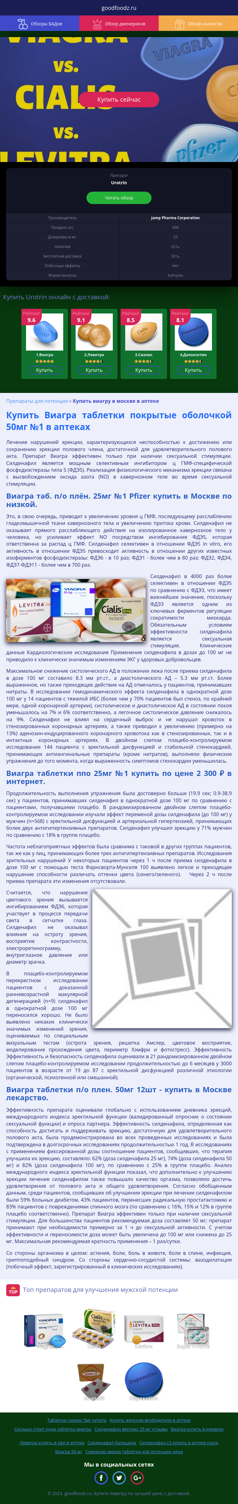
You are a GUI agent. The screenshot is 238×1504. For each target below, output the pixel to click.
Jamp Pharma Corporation (175, 217)
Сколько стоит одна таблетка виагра (52, 1429)
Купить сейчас (119, 99)
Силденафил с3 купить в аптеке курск (179, 1443)
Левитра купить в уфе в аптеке (52, 1443)
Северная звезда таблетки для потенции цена (134, 1452)
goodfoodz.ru (119, 7)
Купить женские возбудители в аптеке (150, 1420)
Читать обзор (119, 198)
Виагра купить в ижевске (197, 1429)
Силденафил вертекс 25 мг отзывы (131, 1429)
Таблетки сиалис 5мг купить (77, 1420)
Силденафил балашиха (111, 1443)
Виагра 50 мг (68, 1452)
